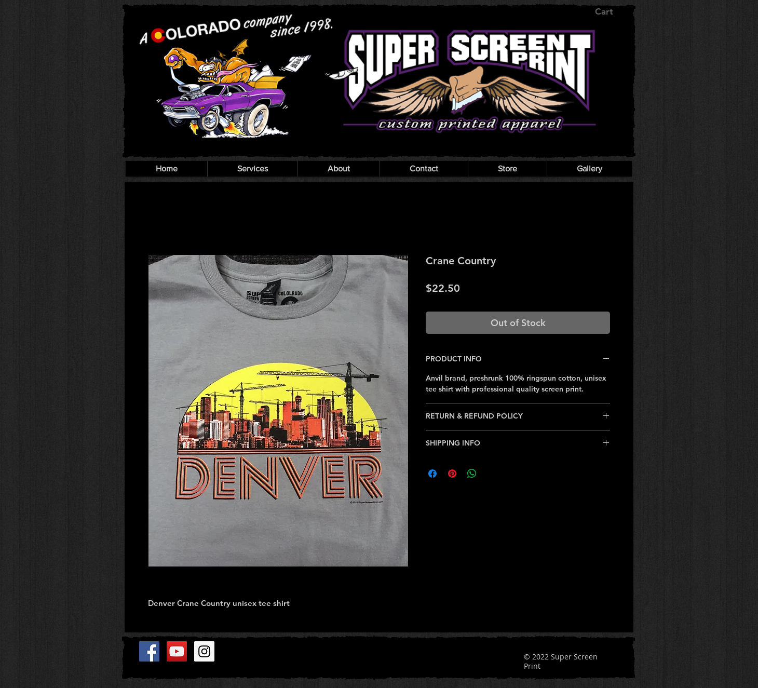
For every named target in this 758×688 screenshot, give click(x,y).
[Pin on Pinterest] (452, 473)
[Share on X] (491, 473)
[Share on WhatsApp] (472, 473)
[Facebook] (149, 651)
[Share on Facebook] (432, 473)
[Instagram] (204, 651)
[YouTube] (177, 651)
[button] (611, 11)
